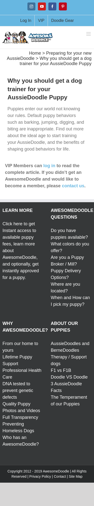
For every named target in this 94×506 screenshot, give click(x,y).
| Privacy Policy (39, 476)
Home (35, 53)
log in (49, 165)
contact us (73, 185)
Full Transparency (20, 417)
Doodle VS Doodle (69, 377)
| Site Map (75, 476)
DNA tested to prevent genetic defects (17, 390)
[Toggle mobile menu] (89, 34)
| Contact (59, 476)
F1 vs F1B (61, 370)
